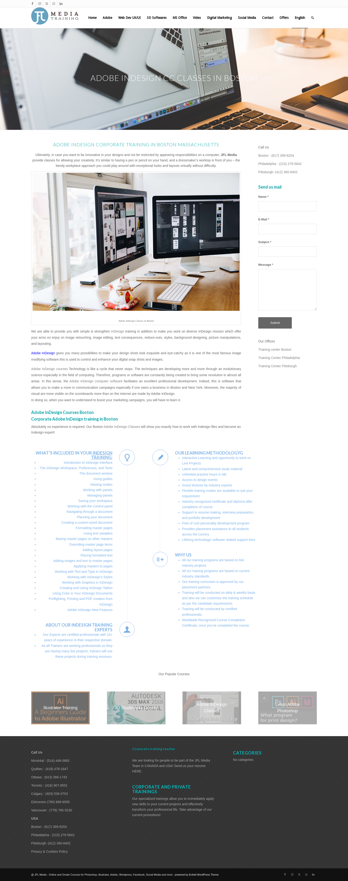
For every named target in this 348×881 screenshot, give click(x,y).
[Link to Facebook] (32, 3)
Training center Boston (274, 349)
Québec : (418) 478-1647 (49, 769)
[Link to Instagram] (39, 3)
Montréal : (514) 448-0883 (50, 761)
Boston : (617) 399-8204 (276, 155)
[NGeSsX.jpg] (60, 708)
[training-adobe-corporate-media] (54, 17)
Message (265, 264)
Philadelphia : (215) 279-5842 (280, 164)
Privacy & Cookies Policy (49, 851)
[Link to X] (46, 3)
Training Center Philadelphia (279, 358)
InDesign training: (101, 455)
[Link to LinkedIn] (60, 3)
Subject (264, 242)
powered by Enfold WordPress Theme (197, 874)
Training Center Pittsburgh (277, 366)
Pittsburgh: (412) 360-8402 (278, 172)
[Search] (312, 17)
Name (263, 196)
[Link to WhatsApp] (53, 3)
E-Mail (263, 219)
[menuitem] (92, 17)
